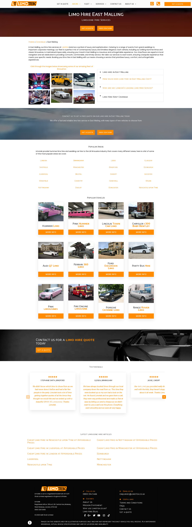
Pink (81, 224)
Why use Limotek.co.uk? (95, 508)
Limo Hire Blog (90, 511)
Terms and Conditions (131, 502)
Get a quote (126, 512)
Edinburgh (148, 167)
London (43, 160)
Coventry (78, 181)
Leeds (113, 160)
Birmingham (78, 160)
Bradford (113, 167)
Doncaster (113, 187)
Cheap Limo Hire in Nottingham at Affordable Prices (127, 440)
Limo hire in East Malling (127, 72)
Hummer (50, 225)
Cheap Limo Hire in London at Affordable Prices (54, 453)
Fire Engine (81, 307)
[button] (142, 72)
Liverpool (43, 174)
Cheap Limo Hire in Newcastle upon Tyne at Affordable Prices (59, 441)
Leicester (148, 174)
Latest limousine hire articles (96, 434)
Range (141, 308)
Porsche (111, 308)
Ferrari (81, 265)
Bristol (78, 174)
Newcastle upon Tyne (148, 187)
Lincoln (111, 224)
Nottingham (43, 187)
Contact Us (115, 4)
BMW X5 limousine (53, 402)
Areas (76, 4)
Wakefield (43, 181)
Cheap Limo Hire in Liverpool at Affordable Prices (56, 448)
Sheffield (44, 167)
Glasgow (148, 160)
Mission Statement (92, 505)
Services (101, 4)
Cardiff (113, 174)
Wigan (148, 181)
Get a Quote (62, 4)
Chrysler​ (141, 224)
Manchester (78, 167)
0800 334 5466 (90, 494)
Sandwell (113, 181)
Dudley (78, 187)
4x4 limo (142, 386)
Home (31, 42)
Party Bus (141, 265)
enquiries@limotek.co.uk (132, 494)
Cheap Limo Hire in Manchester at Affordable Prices (127, 448)
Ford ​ (111, 266)
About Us (130, 4)
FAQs (122, 506)
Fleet (88, 4)
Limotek (65, 47)
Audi (51, 265)
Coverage (40, 42)
